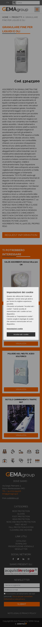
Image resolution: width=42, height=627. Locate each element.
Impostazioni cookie (15, 329)
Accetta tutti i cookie (21, 334)
